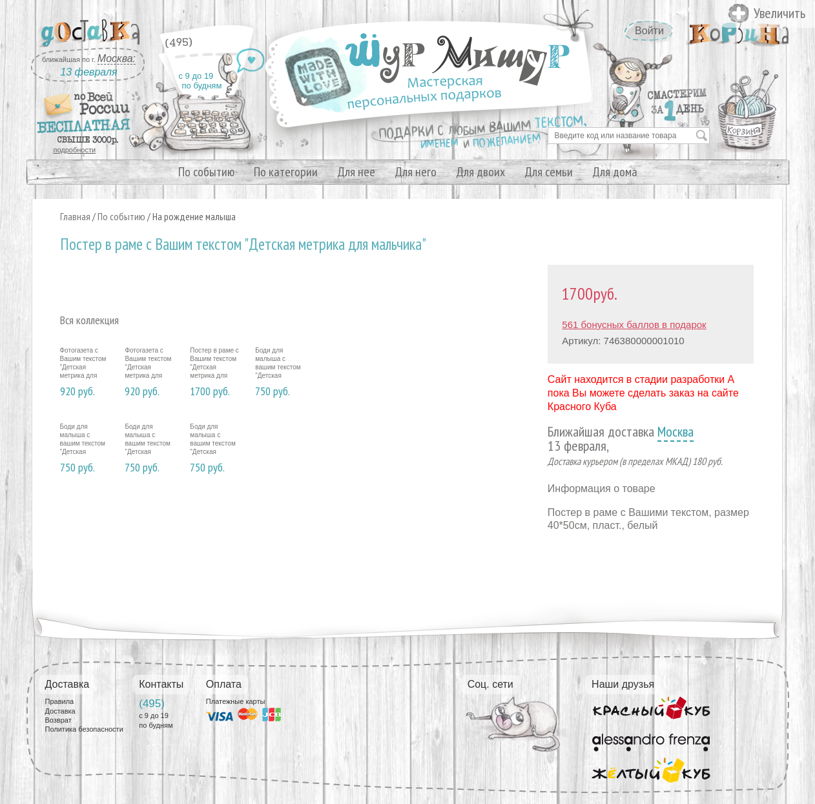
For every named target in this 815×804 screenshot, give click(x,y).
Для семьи (548, 171)
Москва (675, 431)
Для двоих (480, 171)
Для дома (614, 171)
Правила (59, 701)
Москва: (117, 58)
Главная (75, 216)
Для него (416, 171)
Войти (649, 30)
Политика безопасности (84, 729)
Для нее (356, 171)
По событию (206, 171)
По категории (286, 171)
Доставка (60, 711)
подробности (75, 150)
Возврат (58, 720)
